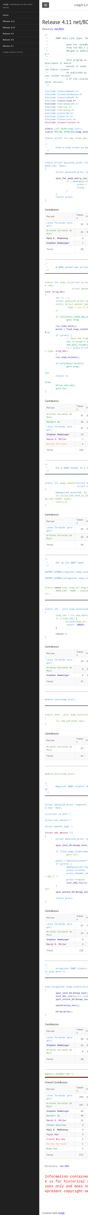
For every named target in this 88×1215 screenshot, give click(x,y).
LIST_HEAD (60, 128)
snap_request (68, 483)
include (51, 91)
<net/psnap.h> (66, 110)
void (85, 609)
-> (85, 181)
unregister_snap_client (66, 986)
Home (6, 15)
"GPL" (68, 1074)
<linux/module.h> (68, 91)
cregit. (61, 1213)
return (60, 197)
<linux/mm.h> (65, 113)
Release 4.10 (9, 27)
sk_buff (63, 814)
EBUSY (80, 624)
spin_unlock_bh (65, 892)
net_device (61, 820)
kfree (59, 1011)
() (74, 326)
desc (62, 165)
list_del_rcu (64, 996)
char (54, 165)
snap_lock (82, 131)
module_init (52, 699)
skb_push (70, 492)
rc (62, 297)
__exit (65, 714)
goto (69, 319)
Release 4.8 (8, 39)
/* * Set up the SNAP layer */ (64, 562)
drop (76, 319)
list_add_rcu (74, 882)
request (80, 879)
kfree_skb (62, 385)
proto (80, 184)
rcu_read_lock (64, 326)
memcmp (77, 181)
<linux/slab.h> (66, 100)
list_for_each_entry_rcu (71, 178)
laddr (59, 498)
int (56, 282)
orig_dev (58, 291)
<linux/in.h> (65, 116)
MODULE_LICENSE (54, 1074)
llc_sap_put (63, 720)
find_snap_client (77, 329)
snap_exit (76, 714)
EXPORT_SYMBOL (53, 572)
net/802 (59, 29)
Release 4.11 (9, 21)
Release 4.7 (8, 45)
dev (51, 285)
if (67, 181)
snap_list (74, 128)
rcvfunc (80, 870)
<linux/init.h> (66, 119)
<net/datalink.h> (68, 103)
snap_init (75, 609)
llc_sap (68, 138)
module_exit (52, 773)
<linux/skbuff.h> (68, 97)
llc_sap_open (78, 615)
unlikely (66, 316)
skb (68, 341)
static (49, 128)
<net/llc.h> (64, 107)
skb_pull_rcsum (75, 344)
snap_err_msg (77, 587)
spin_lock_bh (64, 845)
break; (81, 187)
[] (86, 587)
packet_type (61, 826)
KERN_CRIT (62, 590)
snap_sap (81, 138)
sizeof (81, 860)
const (57, 587)
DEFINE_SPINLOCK (64, 131)
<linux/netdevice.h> (70, 94)
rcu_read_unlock (66, 357)
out (47, 372)
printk (70, 621)
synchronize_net (66, 1005)
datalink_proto (73, 162)
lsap (66, 498)
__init (64, 609)
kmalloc (71, 860)
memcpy (60, 492)
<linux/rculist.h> (68, 122)
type (70, 307)
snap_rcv (65, 282)
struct (58, 138)
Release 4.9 (8, 33)
